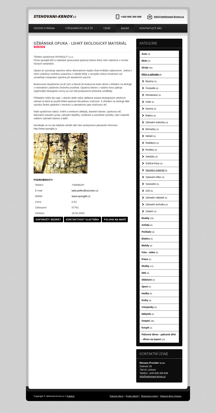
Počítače (148, 231)
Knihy (146, 300)
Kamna (151, 108)
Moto (146, 60)
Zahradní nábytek (156, 197)
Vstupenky (149, 307)
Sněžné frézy (154, 163)
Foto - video (150, 252)
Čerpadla (152, 88)
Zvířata (147, 225)
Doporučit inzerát (48, 219)
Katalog (70, 396)
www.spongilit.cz (81, 196)
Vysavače (152, 184)
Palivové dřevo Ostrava (170, 396)
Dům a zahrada (152, 74)
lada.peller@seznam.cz (85, 190)
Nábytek (148, 314)
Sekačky (152, 156)
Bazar (125, 28)
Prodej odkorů (132, 396)
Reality (148, 218)
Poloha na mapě (115, 219)
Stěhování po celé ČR (79, 28)
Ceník (106, 28)
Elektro (147, 238)
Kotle (150, 101)
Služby (148, 266)
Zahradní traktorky (157, 122)
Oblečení (148, 279)
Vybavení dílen (155, 177)
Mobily (147, 245)
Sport (146, 286)
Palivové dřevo (116, 396)
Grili (149, 190)
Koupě (147, 327)
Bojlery (151, 115)
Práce (146, 259)
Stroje (147, 67)
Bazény (151, 81)
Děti (145, 273)
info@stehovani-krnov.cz (169, 16)
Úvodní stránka (44, 28)
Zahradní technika (157, 204)
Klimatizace (153, 95)
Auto (146, 54)
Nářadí (151, 136)
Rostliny (151, 149)
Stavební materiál (156, 170)
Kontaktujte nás (150, 28)
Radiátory (152, 142)
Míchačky (152, 129)
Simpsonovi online (149, 396)
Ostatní (151, 211)
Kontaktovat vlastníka (82, 219)
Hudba (147, 293)
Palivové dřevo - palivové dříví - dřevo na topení (159, 337)
